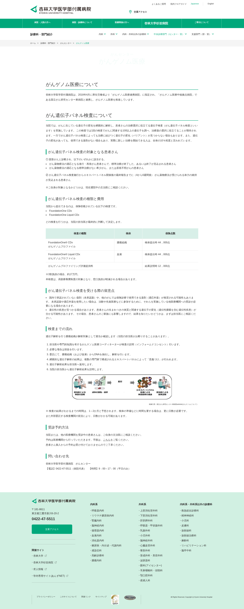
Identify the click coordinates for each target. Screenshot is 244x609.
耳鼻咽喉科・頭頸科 (151, 570)
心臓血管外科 (147, 545)
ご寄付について (201, 23)
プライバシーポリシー (46, 597)
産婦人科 (145, 580)
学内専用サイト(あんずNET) (49, 576)
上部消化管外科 (149, 510)
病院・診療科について (82, 23)
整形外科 (145, 550)
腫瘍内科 (97, 560)
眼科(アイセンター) (151, 565)
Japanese (195, 4)
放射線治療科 (188, 535)
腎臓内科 (97, 520)
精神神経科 (187, 515)
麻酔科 (185, 540)
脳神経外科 (146, 540)
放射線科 (186, 530)
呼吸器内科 (98, 510)
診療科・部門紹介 (47, 43)
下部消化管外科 (149, 515)
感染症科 (97, 550)
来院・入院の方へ (42, 23)
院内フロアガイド (179, 4)
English (211, 4)
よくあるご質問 (159, 4)
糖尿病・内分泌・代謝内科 (107, 545)
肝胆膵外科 (146, 520)
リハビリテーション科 (193, 545)
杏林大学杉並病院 (43, 562)
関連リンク (86, 597)
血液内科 (97, 535)
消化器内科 (98, 540)
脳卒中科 (186, 550)
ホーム (33, 43)
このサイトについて (68, 597)
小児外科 (145, 535)
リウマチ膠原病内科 (103, 515)
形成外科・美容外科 (151, 555)
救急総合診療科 (190, 510)
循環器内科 (98, 530)
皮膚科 (185, 525)
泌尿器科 (145, 560)
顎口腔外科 (146, 575)
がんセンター (65, 43)
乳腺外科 (145, 530)
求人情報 (38, 569)
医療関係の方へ (122, 23)
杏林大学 (38, 555)
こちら (106, 439)
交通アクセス (140, 12)
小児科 (185, 520)
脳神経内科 (98, 525)
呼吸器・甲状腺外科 (151, 525)
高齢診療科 (98, 555)
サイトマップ (101, 597)
